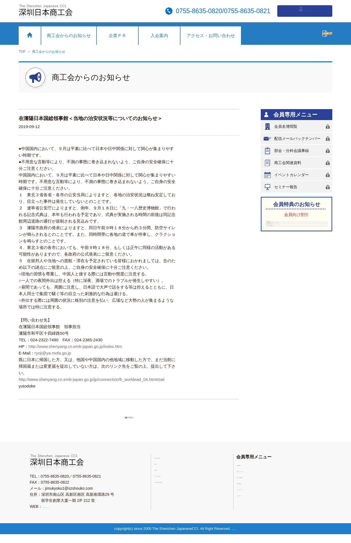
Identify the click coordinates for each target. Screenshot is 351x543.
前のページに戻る (134, 420)
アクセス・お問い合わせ (211, 35)
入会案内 (159, 35)
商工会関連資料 (298, 163)
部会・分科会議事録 (298, 151)
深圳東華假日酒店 (283, 225)
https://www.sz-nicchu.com (65, 515)
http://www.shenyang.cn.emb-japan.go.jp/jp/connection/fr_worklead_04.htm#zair (92, 379)
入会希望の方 (297, 33)
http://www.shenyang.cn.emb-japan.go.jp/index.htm (75, 346)
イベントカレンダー (298, 175)
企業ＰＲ (117, 35)
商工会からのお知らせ (69, 35)
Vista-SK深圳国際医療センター (295, 258)
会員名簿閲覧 (298, 127)
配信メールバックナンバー (298, 139)
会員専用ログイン (305, 10)
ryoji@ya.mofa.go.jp (53, 353)
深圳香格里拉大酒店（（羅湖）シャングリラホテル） (295, 237)
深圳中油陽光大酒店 (285, 250)
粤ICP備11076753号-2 (236, 537)
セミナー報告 (298, 187)
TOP (22, 52)
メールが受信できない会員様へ (183, 492)
